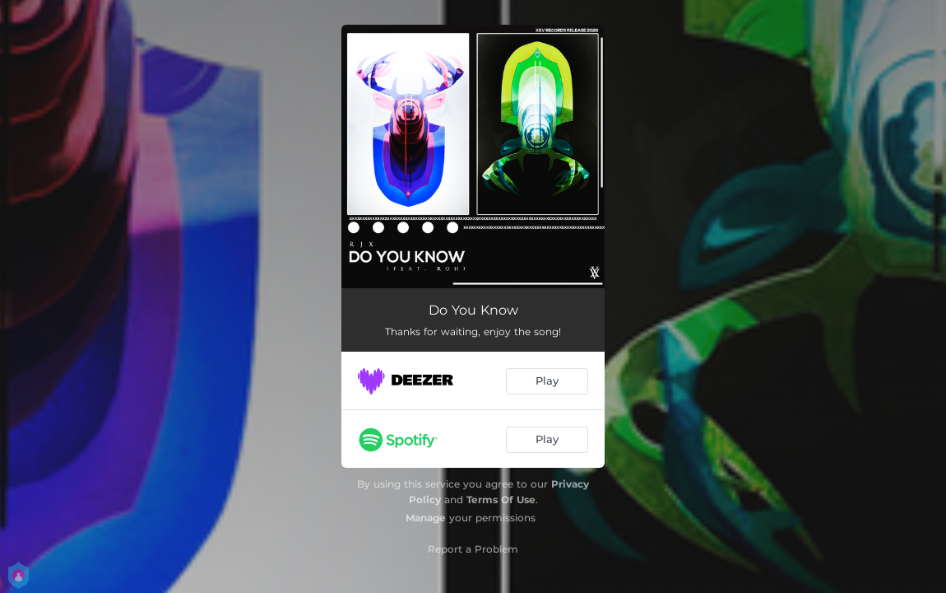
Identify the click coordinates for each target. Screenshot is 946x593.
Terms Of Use (501, 499)
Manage (426, 517)
